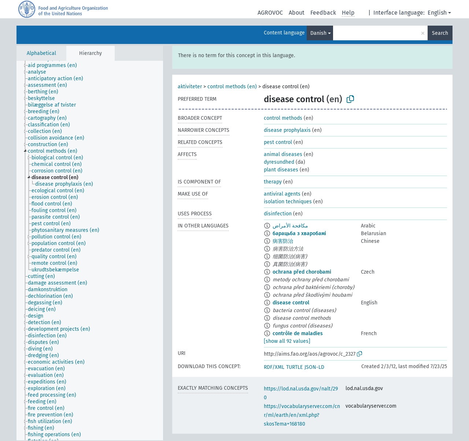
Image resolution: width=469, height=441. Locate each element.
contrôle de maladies (298, 333)
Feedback (323, 12)
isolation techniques (288, 202)
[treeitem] (55, 65)
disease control (291, 303)
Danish (318, 33)
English (437, 12)
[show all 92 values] (287, 341)
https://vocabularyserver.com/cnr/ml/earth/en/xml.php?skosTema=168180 (302, 415)
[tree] (89, 250)
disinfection (278, 214)
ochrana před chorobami (302, 272)
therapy (273, 182)
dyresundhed (279, 162)
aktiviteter (190, 87)
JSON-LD (314, 367)
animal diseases (283, 154)
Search (440, 33)
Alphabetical (41, 53)
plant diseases (281, 170)
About (296, 12)
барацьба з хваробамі (299, 233)
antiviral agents (282, 194)
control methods (283, 118)
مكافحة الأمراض (290, 226)
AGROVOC (270, 12)
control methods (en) (232, 87)
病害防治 (283, 241)
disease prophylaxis (287, 130)
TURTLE (294, 367)
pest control (278, 142)
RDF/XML (274, 367)
